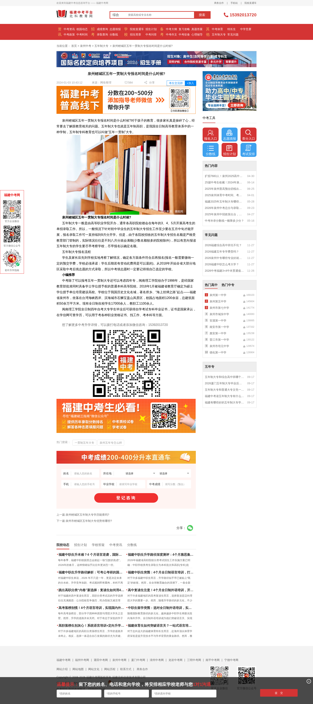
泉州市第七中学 (219, 307)
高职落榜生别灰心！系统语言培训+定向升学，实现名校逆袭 (91, 625)
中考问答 (151, 34)
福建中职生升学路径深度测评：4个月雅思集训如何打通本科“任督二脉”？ (161, 554)
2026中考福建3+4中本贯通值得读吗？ (224, 270)
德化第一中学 (218, 352)
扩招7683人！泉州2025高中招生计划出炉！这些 (224, 176)
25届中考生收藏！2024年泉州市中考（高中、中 (224, 182)
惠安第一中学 (218, 333)
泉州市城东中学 (219, 314)
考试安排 (248, 150)
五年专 (209, 366)
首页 (74, 45)
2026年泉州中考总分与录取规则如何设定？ (224, 207)
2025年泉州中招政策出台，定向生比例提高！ (224, 214)
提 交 (279, 692)
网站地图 (78, 669)
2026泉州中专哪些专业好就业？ (224, 258)
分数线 (114, 34)
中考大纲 (171, 29)
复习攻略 (184, 29)
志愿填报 (115, 29)
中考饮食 (184, 34)
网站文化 (93, 669)
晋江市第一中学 (219, 339)
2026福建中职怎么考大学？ (222, 264)
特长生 (231, 29)
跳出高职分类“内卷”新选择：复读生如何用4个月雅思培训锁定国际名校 (91, 590)
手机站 (234, 3)
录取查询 (102, 34)
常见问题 (233, 34)
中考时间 (82, 34)
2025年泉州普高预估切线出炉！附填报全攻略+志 (224, 188)
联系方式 (125, 669)
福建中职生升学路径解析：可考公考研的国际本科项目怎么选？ (91, 572)
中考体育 (217, 29)
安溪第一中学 (218, 320)
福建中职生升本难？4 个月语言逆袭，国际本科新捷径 (91, 554)
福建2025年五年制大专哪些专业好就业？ (224, 201)
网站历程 (109, 669)
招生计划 (151, 29)
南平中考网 (213, 660)
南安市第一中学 (219, 326)
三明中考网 (194, 660)
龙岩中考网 (175, 660)
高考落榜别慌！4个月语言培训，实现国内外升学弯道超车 (91, 608)
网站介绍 (62, 669)
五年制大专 (219, 34)
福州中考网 (82, 660)
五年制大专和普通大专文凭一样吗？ (224, 389)
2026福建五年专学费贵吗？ (222, 251)
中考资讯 (69, 29)
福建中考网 (63, 660)
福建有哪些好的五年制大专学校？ (224, 402)
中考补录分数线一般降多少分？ (224, 220)
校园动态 (82, 29)
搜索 (202, 15)
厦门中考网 (138, 660)
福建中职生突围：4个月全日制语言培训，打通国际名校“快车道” (161, 572)
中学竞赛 (245, 29)
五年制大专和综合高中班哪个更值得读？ (224, 377)
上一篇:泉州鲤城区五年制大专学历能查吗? (82, 514)
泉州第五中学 (218, 301)
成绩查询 (102, 29)
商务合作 (219, 3)
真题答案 (197, 29)
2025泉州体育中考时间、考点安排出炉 (224, 195)
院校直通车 (251, 3)
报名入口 (210, 135)
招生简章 (135, 34)
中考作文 (171, 34)
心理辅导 (197, 34)
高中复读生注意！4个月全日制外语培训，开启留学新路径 (161, 590)
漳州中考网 (157, 660)
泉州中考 (85, 45)
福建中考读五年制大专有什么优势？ (224, 396)
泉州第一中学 (218, 295)
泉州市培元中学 (219, 346)
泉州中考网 (119, 660)
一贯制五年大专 (84, 442)
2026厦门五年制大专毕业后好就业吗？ (224, 383)
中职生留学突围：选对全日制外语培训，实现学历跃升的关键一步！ (161, 608)
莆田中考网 (101, 660)
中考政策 (69, 34)
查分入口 (248, 135)
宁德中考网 (231, 660)
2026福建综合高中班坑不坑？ (223, 245)
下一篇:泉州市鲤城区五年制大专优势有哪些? (84, 520)
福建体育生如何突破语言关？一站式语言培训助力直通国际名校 (161, 625)
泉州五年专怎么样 (111, 442)
